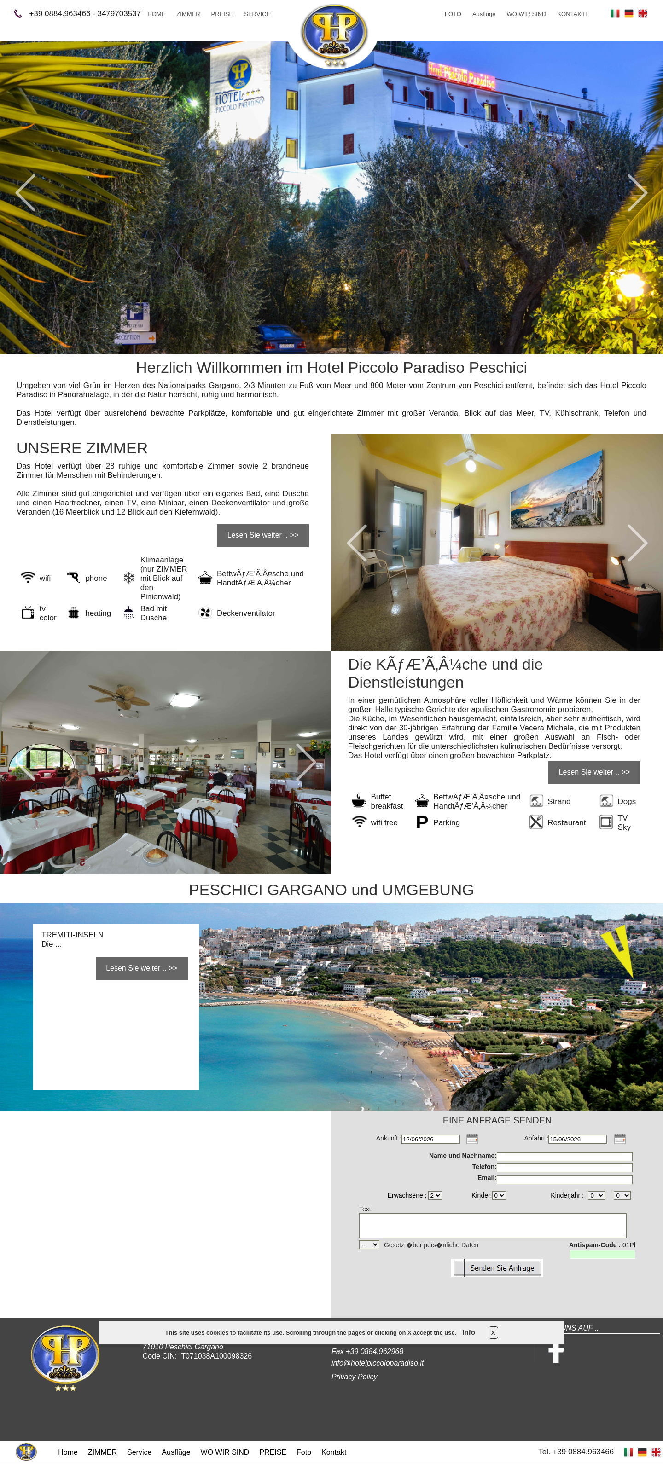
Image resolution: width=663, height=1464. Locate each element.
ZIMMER (188, 14)
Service (139, 1452)
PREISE (222, 14)
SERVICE (257, 14)
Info (468, 1332)
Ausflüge (484, 14)
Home (68, 1452)
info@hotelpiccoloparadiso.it (378, 1363)
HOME (156, 14)
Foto (304, 1452)
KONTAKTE (573, 14)
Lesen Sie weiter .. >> (263, 535)
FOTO (453, 14)
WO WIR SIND (527, 14)
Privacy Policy (355, 1377)
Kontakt (333, 1452)
